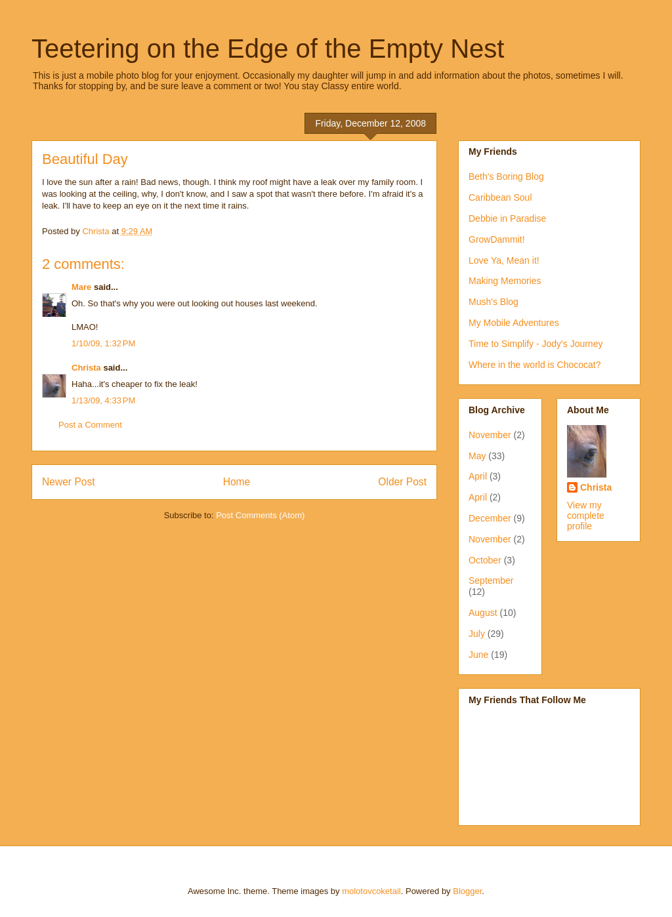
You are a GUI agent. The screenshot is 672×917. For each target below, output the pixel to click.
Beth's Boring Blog (506, 176)
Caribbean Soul (500, 197)
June (478, 654)
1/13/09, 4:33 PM (103, 400)
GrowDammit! (497, 239)
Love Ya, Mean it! (504, 260)
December (490, 518)
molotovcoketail (371, 891)
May (477, 456)
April (478, 476)
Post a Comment (90, 425)
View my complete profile (585, 515)
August (483, 612)
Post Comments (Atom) (260, 515)
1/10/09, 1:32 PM (103, 343)
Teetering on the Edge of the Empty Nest (268, 48)
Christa (86, 368)
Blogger (467, 891)
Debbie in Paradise (507, 218)
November (490, 435)
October (485, 560)
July (477, 633)
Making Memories (505, 280)
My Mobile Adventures (514, 322)
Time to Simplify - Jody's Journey (535, 343)
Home (237, 481)
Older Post (402, 481)
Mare (81, 287)
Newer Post (68, 481)
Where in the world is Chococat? (535, 364)
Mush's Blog (493, 301)
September (491, 580)
